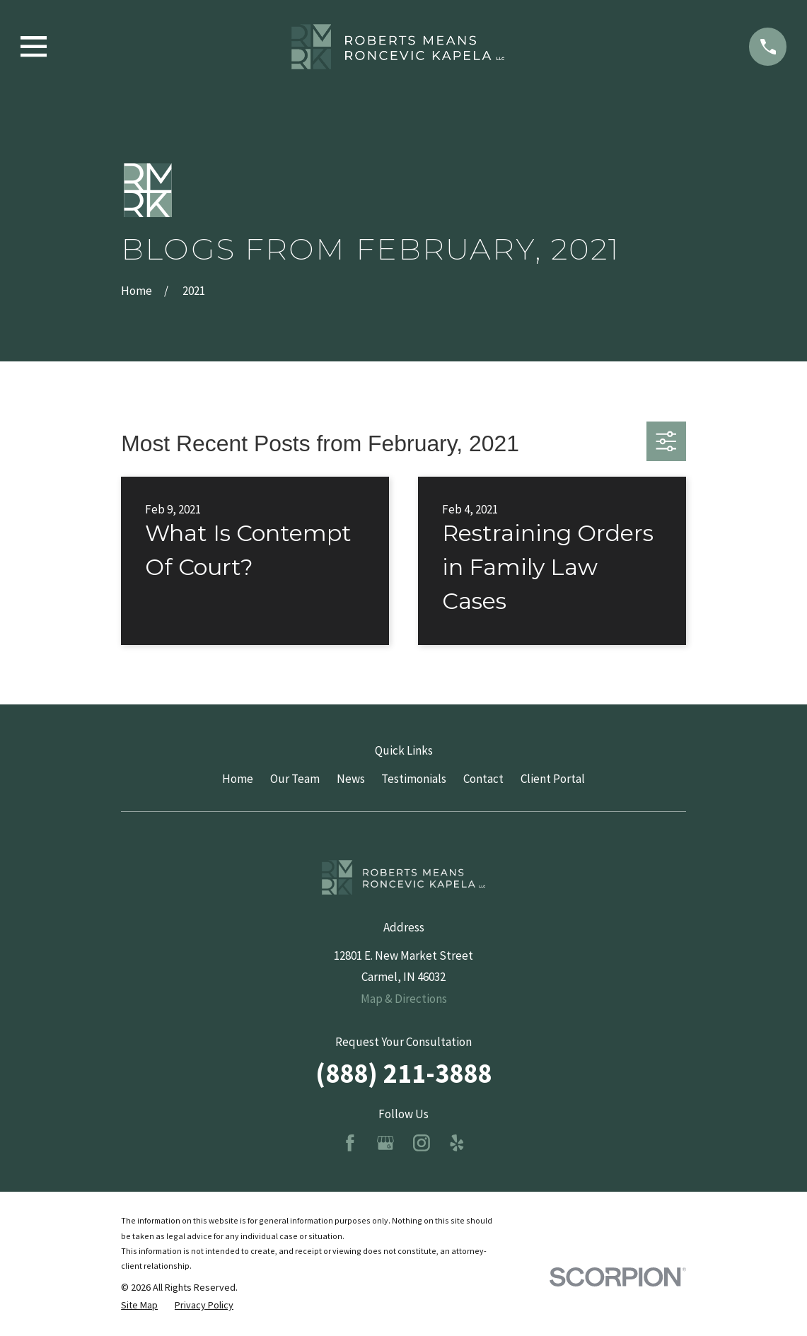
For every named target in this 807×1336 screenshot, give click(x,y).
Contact (483, 778)
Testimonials (413, 778)
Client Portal (553, 778)
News (351, 778)
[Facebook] (350, 1142)
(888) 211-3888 (403, 1073)
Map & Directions (404, 998)
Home (237, 778)
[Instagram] (421, 1142)
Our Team (295, 778)
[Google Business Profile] (385, 1142)
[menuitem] (139, 1305)
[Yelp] (456, 1142)
